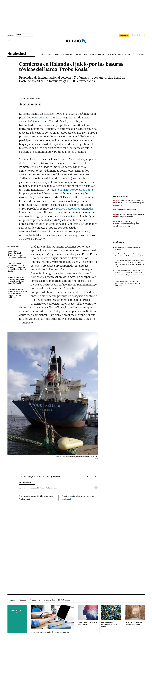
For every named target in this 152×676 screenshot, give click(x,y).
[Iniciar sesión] (137, 35)
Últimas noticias (138, 54)
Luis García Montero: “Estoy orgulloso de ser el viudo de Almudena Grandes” (129, 255)
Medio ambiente (51, 488)
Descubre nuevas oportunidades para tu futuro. (109, 624)
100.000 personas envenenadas (74, 208)
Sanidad (85, 54)
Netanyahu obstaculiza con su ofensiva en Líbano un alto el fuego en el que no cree (128, 202)
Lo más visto (118, 242)
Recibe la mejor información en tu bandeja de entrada (41, 477)
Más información (25, 499)
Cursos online (34, 600)
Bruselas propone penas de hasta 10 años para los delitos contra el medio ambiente (17, 293)
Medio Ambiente (68, 54)
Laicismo (101, 54)
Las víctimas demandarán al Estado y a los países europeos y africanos (16, 254)
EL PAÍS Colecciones (66, 600)
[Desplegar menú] (9, 41)
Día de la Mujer (46, 54)
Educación (57, 54)
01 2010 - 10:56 (32, 98)
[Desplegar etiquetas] (96, 487)
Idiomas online (49, 600)
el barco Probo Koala (36, 117)
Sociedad (16, 53)
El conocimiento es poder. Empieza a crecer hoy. (50, 632)
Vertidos (22, 488)
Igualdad (78, 54)
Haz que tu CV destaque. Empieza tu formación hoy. (134, 623)
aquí (69, 499)
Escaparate (11, 600)
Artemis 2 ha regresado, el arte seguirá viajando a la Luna (128, 215)
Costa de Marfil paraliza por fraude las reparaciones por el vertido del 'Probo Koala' (16, 267)
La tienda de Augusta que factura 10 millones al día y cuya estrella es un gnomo (126, 223)
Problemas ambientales (35, 488)
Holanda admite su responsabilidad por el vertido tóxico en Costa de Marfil (16, 280)
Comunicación (111, 54)
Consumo (93, 54)
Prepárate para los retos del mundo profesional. (87, 623)
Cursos (23, 600)
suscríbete (124, 35)
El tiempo (128, 54)
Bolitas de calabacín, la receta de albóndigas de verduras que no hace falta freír (128, 283)
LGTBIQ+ (120, 54)
